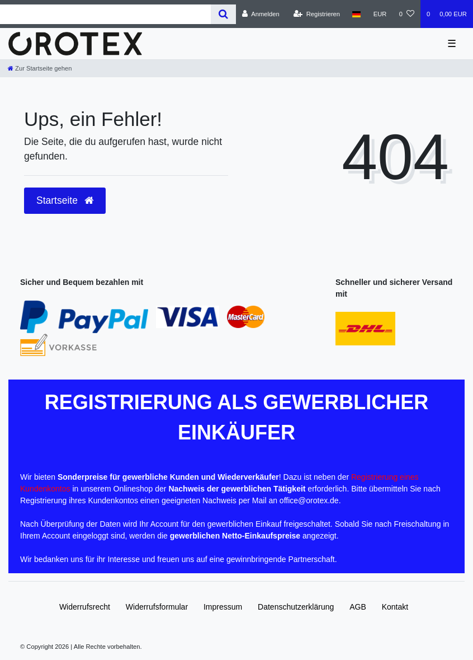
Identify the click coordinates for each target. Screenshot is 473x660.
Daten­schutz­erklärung (296, 606)
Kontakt (395, 606)
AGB (357, 606)
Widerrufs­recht (84, 606)
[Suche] (223, 14)
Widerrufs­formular (157, 606)
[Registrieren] (316, 14)
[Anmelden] (261, 14)
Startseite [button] (64, 200)
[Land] (356, 14)
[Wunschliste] (406, 14)
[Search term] (105, 14)
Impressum (223, 606)
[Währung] (380, 14)
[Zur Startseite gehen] (40, 68)
